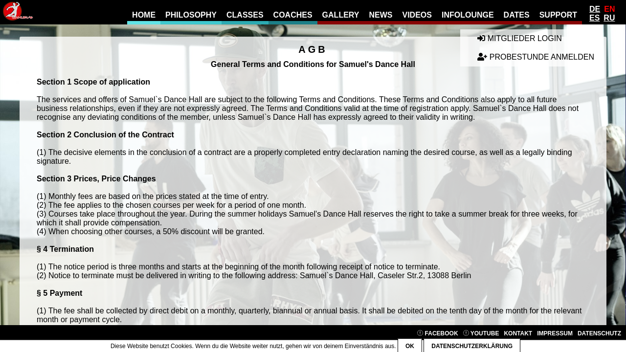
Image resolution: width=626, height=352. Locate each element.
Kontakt (518, 333)
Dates (517, 15)
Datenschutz (599, 333)
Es (594, 18)
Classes (245, 15)
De (594, 9)
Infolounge (468, 15)
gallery (340, 15)
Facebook (437, 333)
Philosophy (191, 15)
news (380, 15)
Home (144, 15)
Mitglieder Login (519, 38)
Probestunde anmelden (535, 57)
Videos (416, 15)
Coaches (293, 15)
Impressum (555, 333)
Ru (609, 18)
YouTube (481, 333)
